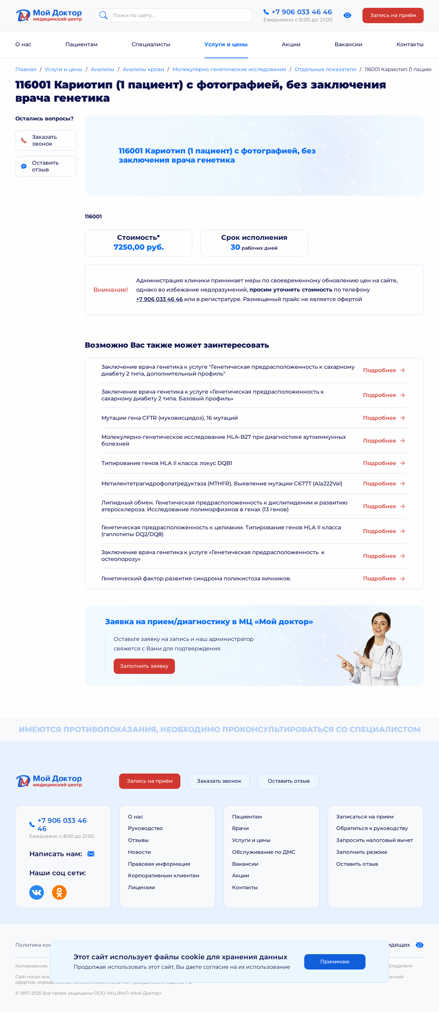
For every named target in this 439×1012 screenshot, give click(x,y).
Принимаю (334, 961)
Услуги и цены (226, 44)
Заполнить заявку (144, 666)
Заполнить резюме (361, 852)
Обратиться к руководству (372, 828)
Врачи (240, 828)
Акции (291, 44)
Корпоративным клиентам (163, 875)
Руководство (145, 828)
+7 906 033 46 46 (159, 299)
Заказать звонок (219, 781)
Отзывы (138, 840)
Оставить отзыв (289, 781)
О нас (23, 44)
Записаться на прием (365, 816)
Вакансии (348, 44)
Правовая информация (159, 864)
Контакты (410, 44)
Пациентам (81, 44)
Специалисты (151, 44)
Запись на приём (393, 15)
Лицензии (141, 887)
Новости (139, 852)
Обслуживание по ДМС (263, 852)
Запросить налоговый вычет (374, 840)
